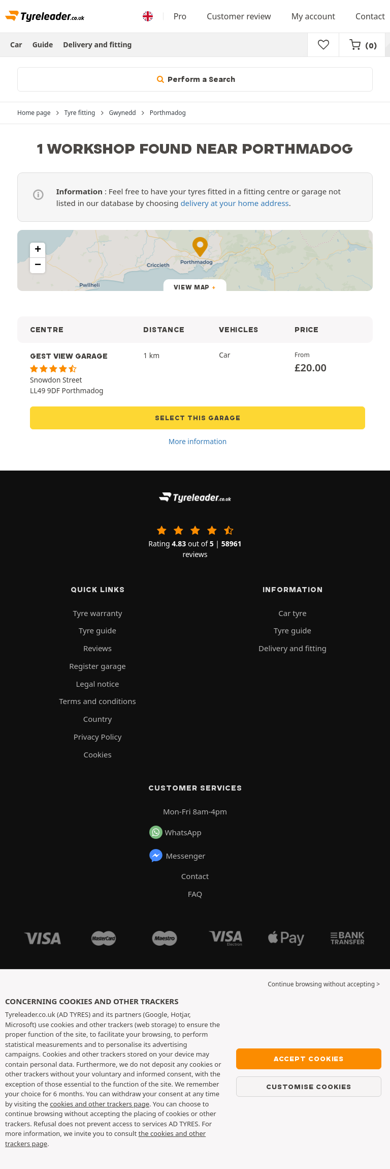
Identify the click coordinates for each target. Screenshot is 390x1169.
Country (97, 719)
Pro (180, 16)
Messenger (177, 855)
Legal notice (97, 684)
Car (16, 44)
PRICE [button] (307, 329)
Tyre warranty (97, 613)
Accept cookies (309, 1059)
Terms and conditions (97, 701)
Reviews (97, 648)
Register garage (97, 666)
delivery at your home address (234, 203)
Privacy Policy (98, 737)
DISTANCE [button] (163, 329)
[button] (37, 250)
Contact (370, 16)
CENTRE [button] (46, 329)
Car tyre (292, 613)
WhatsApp (175, 832)
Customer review (239, 16)
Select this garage (198, 418)
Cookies (97, 754)
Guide (42, 44)
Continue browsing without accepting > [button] (324, 984)
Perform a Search (195, 79)
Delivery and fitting (97, 44)
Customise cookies (308, 1087)
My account (313, 16)
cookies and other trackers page (99, 1103)
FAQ (195, 894)
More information (198, 441)
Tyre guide (97, 630)
